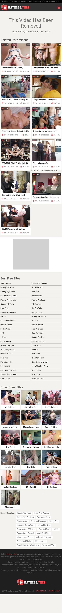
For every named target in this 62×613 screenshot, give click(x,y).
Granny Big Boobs (7, 292)
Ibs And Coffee (44, 525)
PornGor (35, 349)
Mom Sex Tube (6, 362)
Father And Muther (24, 541)
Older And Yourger (41, 513)
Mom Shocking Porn (40, 366)
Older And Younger (38, 521)
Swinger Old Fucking (8, 312)
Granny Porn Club (7, 345)
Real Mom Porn (38, 358)
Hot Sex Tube (37, 308)
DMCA (51, 591)
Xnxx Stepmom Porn (40, 362)
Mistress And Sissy (24, 537)
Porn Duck (36, 354)
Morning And (40, 541)
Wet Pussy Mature (7, 349)
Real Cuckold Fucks (39, 283)
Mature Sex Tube (38, 300)
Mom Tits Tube (6, 354)
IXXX (2, 333)
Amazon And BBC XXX (26, 529)
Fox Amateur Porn (7, 321)
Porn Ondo (4, 308)
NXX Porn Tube (38, 378)
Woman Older (37, 296)
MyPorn (35, 321)
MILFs (56, 529)
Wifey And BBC (48, 545)
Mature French (6, 325)
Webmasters (41, 591)
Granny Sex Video (39, 316)
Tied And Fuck (44, 529)
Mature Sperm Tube (8, 300)
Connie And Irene (24, 513)
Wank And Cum (43, 517)
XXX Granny (36, 345)
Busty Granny (5, 341)
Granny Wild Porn (38, 337)
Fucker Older (5, 329)
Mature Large (37, 312)
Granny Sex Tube (7, 287)
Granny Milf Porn (7, 304)
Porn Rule (35, 292)
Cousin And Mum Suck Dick (28, 545)
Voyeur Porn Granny (8, 374)
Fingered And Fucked (25, 533)
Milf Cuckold (36, 304)
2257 (58, 591)
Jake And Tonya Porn (25, 525)
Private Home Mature (8, 296)
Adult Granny (5, 283)
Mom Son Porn (38, 287)
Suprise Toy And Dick (25, 517)
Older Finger (36, 370)
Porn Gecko (5, 378)
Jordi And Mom (43, 533)
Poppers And (22, 521)
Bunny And (54, 521)
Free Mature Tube (38, 341)
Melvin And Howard (43, 537)
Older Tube (36, 374)
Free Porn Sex (37, 329)
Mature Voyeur (37, 325)
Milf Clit (3, 316)
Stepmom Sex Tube (8, 370)
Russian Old (5, 366)
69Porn (3, 337)
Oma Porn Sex (37, 333)
